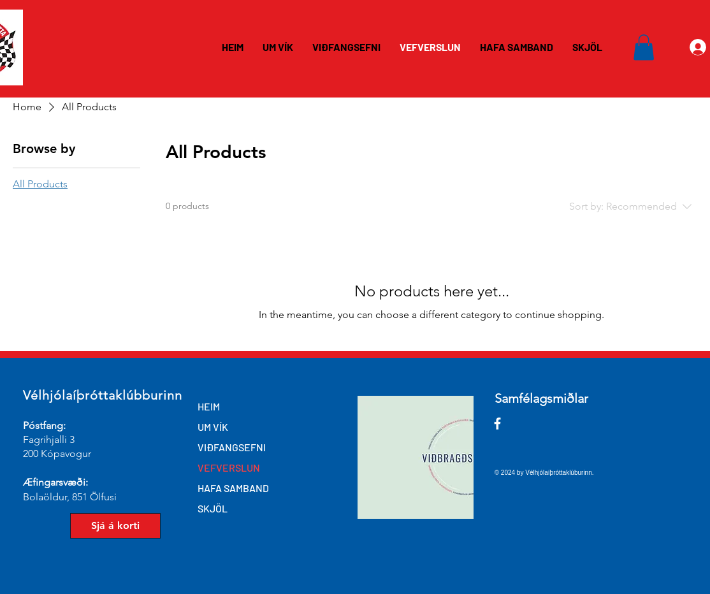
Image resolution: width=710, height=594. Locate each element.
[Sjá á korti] (115, 526)
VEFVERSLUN (229, 467)
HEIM (209, 406)
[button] (644, 47)
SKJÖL (213, 508)
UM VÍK (213, 427)
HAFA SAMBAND (233, 488)
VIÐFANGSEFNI (232, 447)
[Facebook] (497, 423)
